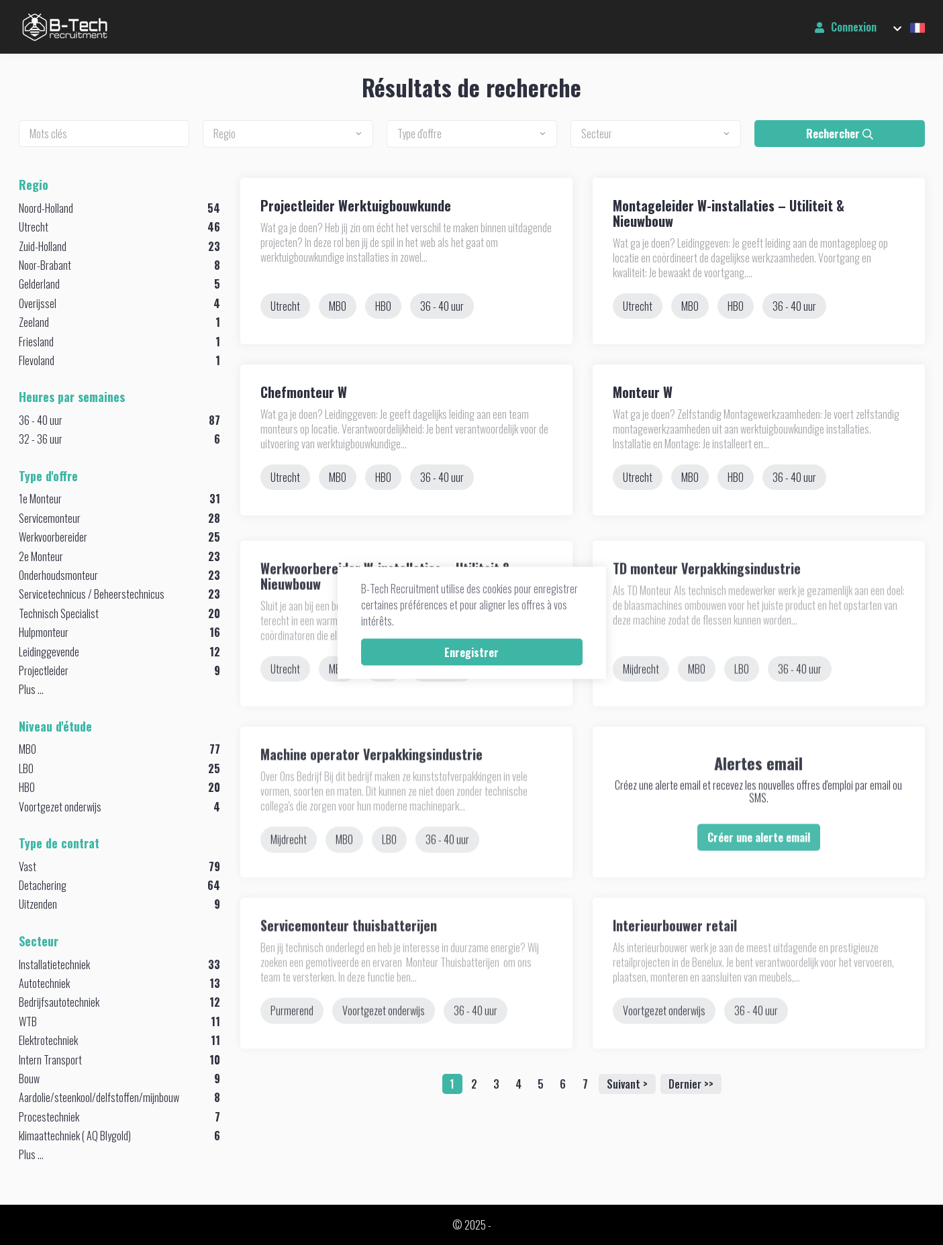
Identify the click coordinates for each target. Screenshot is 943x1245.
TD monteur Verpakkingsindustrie (707, 597)
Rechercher (839, 134)
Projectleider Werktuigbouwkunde (355, 205)
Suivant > (627, 1084)
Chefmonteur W (303, 392)
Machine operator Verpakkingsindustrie (371, 783)
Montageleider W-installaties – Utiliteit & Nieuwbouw (728, 213)
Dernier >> (690, 1084)
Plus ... (31, 689)
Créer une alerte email (758, 866)
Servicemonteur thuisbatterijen (348, 954)
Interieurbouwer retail (675, 954)
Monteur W (643, 392)
